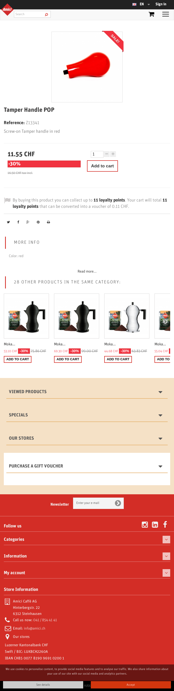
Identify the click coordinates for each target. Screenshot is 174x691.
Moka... (9, 344)
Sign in (160, 4)
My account (14, 573)
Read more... (87, 271)
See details (43, 684)
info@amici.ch (34, 628)
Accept (131, 684)
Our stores (21, 438)
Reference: (14, 123)
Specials (18, 415)
